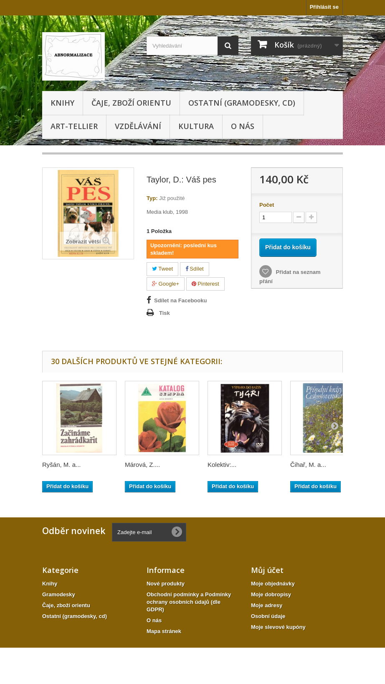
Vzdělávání (138, 126)
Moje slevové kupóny (278, 627)
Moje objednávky (273, 583)
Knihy (62, 103)
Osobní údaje (268, 616)
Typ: (152, 198)
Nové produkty (166, 583)
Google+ (165, 284)
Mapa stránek (164, 631)
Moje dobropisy (271, 594)
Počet (266, 205)
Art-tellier (74, 126)
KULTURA (196, 126)
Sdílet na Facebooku (180, 300)
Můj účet (267, 570)
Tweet (162, 269)
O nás (242, 126)
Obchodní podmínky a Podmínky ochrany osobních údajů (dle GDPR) (189, 602)
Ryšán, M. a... (61, 464)
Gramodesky (58, 594)
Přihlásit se (324, 7)
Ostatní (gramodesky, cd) (241, 103)
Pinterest (205, 284)
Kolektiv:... (222, 464)
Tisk (164, 313)
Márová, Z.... (142, 464)
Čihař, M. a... (308, 464)
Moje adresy (266, 605)
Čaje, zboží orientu (131, 103)
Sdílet (194, 269)
